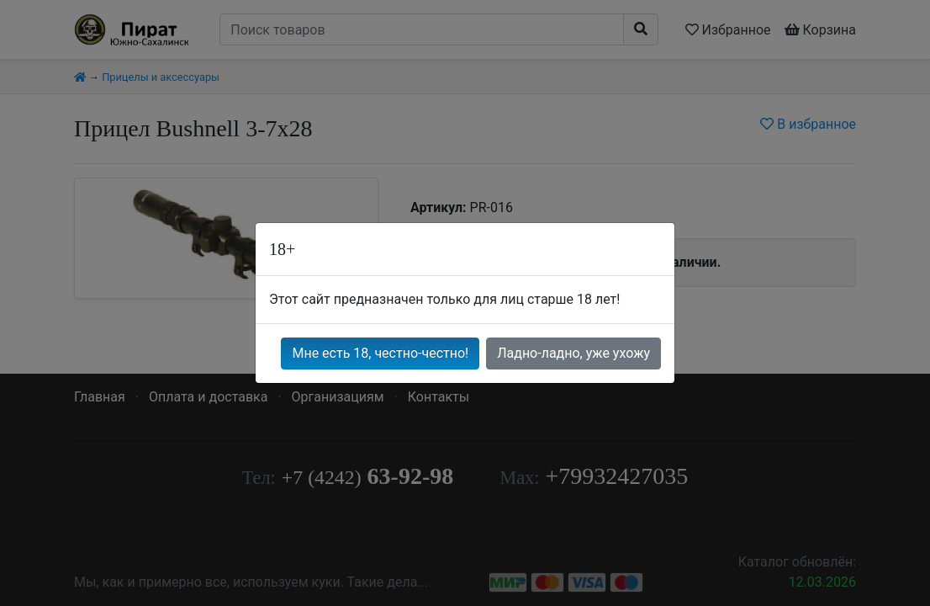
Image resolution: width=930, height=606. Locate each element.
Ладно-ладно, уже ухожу (573, 353)
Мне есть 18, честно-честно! (380, 353)
